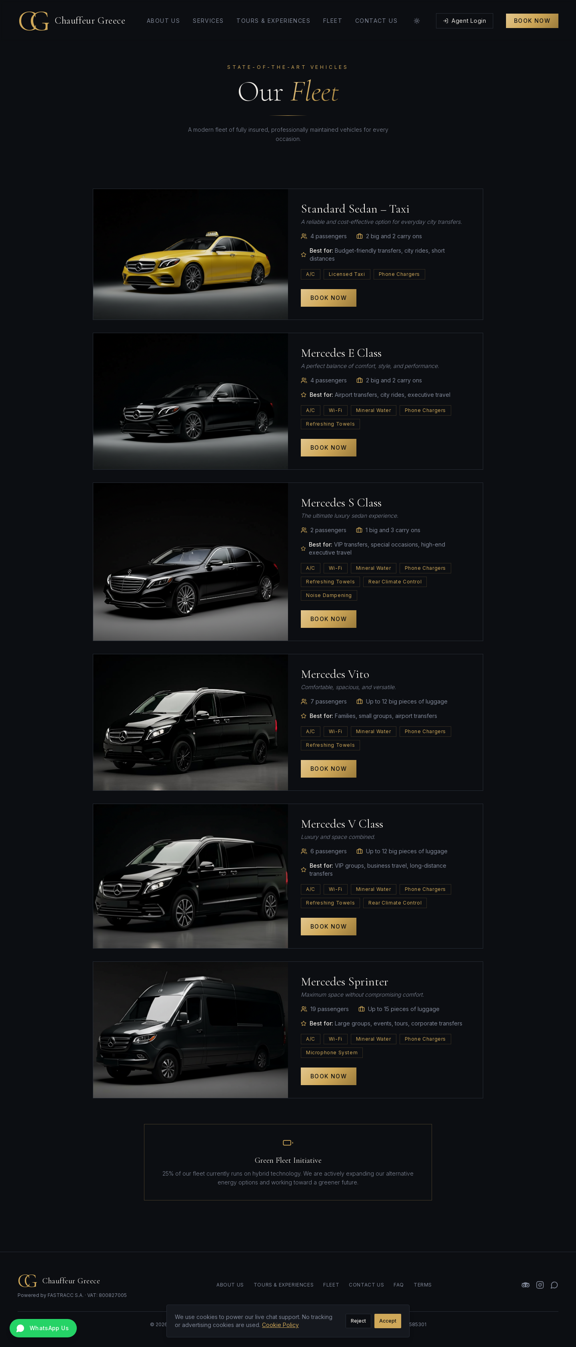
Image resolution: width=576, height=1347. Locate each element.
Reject (358, 1325)
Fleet (332, 14)
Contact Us (376, 14)
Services (208, 14)
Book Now (532, 14)
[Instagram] (540, 1285)
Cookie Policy (280, 1329)
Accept (387, 1325)
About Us (163, 14)
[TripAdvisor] (526, 1285)
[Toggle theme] (416, 14)
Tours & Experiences (273, 14)
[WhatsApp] (554, 1285)
